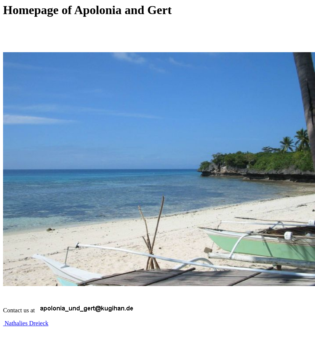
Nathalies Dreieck (25, 323)
